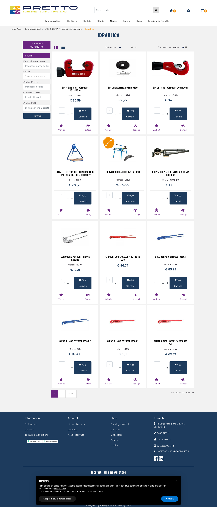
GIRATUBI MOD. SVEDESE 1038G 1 (122, 341)
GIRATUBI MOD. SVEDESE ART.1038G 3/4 (170, 343)
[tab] (36, 45)
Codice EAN (29, 103)
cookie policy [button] (60, 488)
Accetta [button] (170, 499)
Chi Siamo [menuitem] (72, 21)
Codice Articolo (31, 92)
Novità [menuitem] (113, 21)
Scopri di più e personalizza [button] (57, 499)
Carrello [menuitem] (126, 21)
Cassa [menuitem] (139, 21)
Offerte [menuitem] (100, 21)
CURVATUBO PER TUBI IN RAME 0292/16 (75, 258)
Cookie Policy (51, 441)
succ (71, 393)
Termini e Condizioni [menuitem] (36, 434)
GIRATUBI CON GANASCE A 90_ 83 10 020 (122, 258)
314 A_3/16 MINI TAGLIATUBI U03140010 (75, 89)
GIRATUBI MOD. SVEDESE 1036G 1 (170, 256)
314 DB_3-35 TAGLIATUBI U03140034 (170, 87)
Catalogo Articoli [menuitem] (53, 21)
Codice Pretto (30, 82)
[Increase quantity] (72, 114)
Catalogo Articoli (33, 29)
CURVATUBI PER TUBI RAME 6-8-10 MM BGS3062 (170, 173)
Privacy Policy (35, 441)
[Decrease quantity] (68, 114)
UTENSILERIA (51, 29)
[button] (156, 10)
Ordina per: (110, 47)
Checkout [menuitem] (116, 434)
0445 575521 (163, 433)
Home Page (16, 29)
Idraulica (89, 29)
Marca (26, 71)
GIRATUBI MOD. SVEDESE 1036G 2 (75, 341)
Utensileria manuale (71, 29)
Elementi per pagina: (168, 47)
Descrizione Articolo (34, 61)
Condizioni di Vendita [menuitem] (158, 21)
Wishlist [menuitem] (72, 429)
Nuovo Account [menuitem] (76, 424)
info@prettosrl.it (165, 446)
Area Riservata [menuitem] (76, 434)
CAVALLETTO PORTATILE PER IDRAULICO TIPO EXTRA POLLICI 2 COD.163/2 (75, 173)
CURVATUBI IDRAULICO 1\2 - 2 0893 (123, 172)
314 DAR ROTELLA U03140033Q (123, 87)
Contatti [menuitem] (87, 21)
